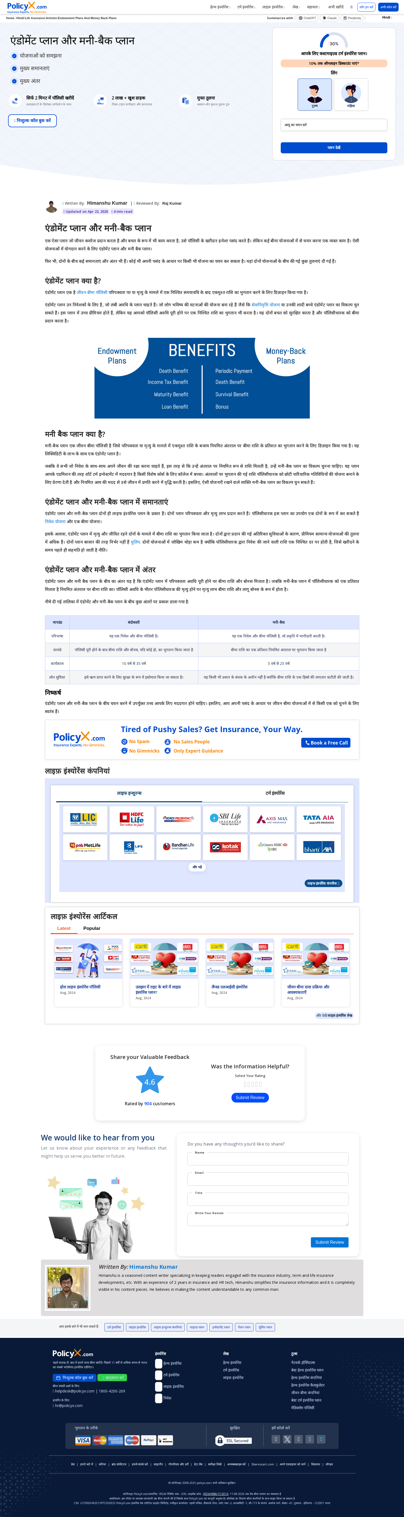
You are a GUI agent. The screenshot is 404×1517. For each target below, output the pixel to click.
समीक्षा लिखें (215, 1464)
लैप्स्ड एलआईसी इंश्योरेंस (229, 987)
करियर (102, 1464)
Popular (91, 928)
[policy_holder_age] (334, 125)
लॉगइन (329, 1464)
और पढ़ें (197, 867)
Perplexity (352, 18)
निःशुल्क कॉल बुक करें (32, 120)
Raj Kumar (172, 203)
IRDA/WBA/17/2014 (215, 1494)
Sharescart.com (262, 1464)
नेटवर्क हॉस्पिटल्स (303, 1362)
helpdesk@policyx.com (74, 1391)
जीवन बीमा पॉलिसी (92, 292)
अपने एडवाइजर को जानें (292, 1464)
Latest (64, 928)
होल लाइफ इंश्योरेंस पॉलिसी (80, 987)
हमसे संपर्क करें (140, 1464)
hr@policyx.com (68, 1405)
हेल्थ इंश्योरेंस (220, 6)
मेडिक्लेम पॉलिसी (302, 1407)
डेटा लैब (198, 1464)
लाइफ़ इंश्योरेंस (273, 6)
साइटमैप (158, 1464)
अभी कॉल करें (388, 7)
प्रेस (73, 1464)
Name (199, 1152)
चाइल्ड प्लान (197, 1327)
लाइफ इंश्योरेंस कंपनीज (323, 883)
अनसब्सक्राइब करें (236, 1464)
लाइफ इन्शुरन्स (129, 793)
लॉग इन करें (366, 7)
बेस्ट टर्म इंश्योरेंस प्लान (306, 1400)
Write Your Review (209, 1213)
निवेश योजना (55, 521)
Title (198, 1193)
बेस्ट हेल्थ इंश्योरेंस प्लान (307, 1370)
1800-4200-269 (112, 1391)
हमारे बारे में (86, 1464)
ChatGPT (307, 18)
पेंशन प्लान (244, 1327)
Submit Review (250, 1097)
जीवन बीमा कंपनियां (305, 1392)
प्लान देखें (334, 148)
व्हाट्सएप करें (113, 1377)
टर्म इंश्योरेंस (246, 6)
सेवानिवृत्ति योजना (266, 305)
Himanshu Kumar (107, 203)
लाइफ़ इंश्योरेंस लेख (340, 1015)
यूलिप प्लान (265, 1327)
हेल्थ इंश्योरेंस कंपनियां (306, 1377)
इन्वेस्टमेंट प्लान (221, 1327)
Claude (329, 18)
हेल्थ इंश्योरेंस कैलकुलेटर (308, 1385)
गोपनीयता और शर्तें (178, 1464)
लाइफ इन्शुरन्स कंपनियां (168, 1327)
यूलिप (135, 542)
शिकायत (315, 1464)
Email (199, 1173)
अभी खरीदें (335, 6)
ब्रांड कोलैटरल (119, 1464)
